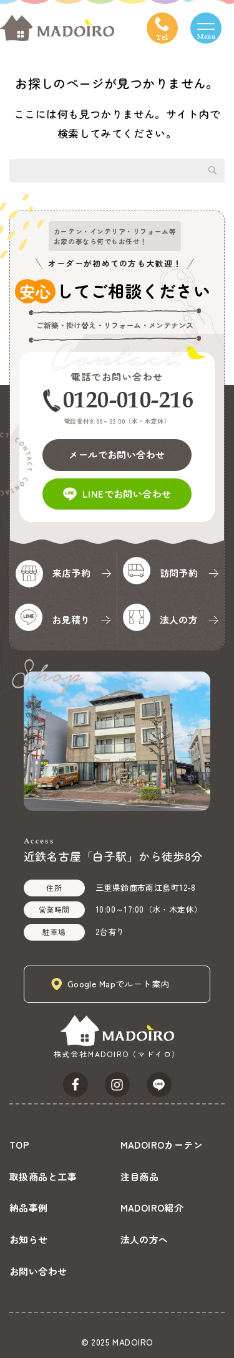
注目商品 (139, 1176)
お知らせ (28, 1239)
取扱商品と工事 (43, 1176)
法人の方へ (144, 1239)
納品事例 (28, 1207)
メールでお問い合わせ (117, 454)
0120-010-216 (128, 399)
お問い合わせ (38, 1271)
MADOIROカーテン (161, 1144)
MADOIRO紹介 (152, 1207)
